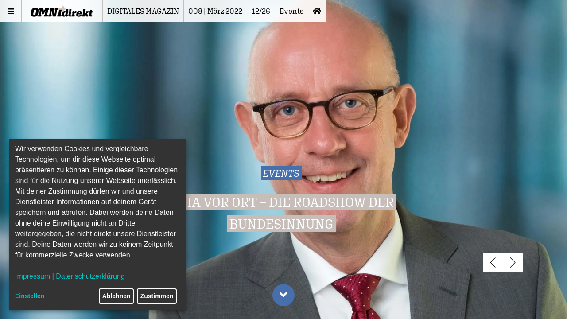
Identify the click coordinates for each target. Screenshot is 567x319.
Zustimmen (157, 296)
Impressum (32, 276)
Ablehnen (116, 296)
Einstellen (29, 296)
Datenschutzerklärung (90, 276)
